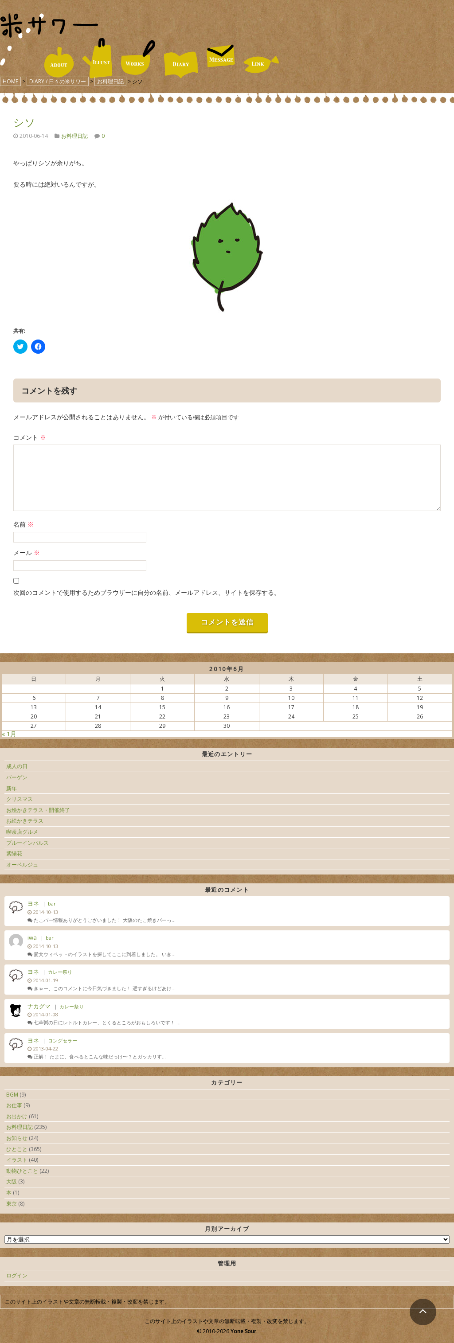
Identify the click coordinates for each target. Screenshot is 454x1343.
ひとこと (16, 1149)
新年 (11, 788)
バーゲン (16, 777)
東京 (11, 1203)
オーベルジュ (22, 864)
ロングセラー (62, 1040)
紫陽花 (14, 853)
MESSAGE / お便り (220, 55)
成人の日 (16, 766)
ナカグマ (39, 1006)
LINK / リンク (261, 64)
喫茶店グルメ (22, 831)
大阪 (11, 1181)
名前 (23, 524)
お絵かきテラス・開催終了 (38, 810)
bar (52, 903)
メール (26, 552)
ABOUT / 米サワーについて (58, 62)
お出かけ (16, 1116)
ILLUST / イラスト (97, 58)
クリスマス (19, 799)
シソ (24, 122)
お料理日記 (74, 136)
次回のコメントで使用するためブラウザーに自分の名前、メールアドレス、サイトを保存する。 (146, 592)
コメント (29, 437)
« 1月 (9, 734)
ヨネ (33, 903)
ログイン (16, 1275)
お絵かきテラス (24, 820)
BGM (12, 1094)
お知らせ (16, 1138)
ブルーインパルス (27, 843)
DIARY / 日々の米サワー (181, 65)
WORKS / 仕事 (138, 58)
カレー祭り (60, 971)
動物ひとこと (22, 1171)
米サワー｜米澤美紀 (49, 25)
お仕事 (14, 1105)
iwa (32, 937)
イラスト (16, 1159)
